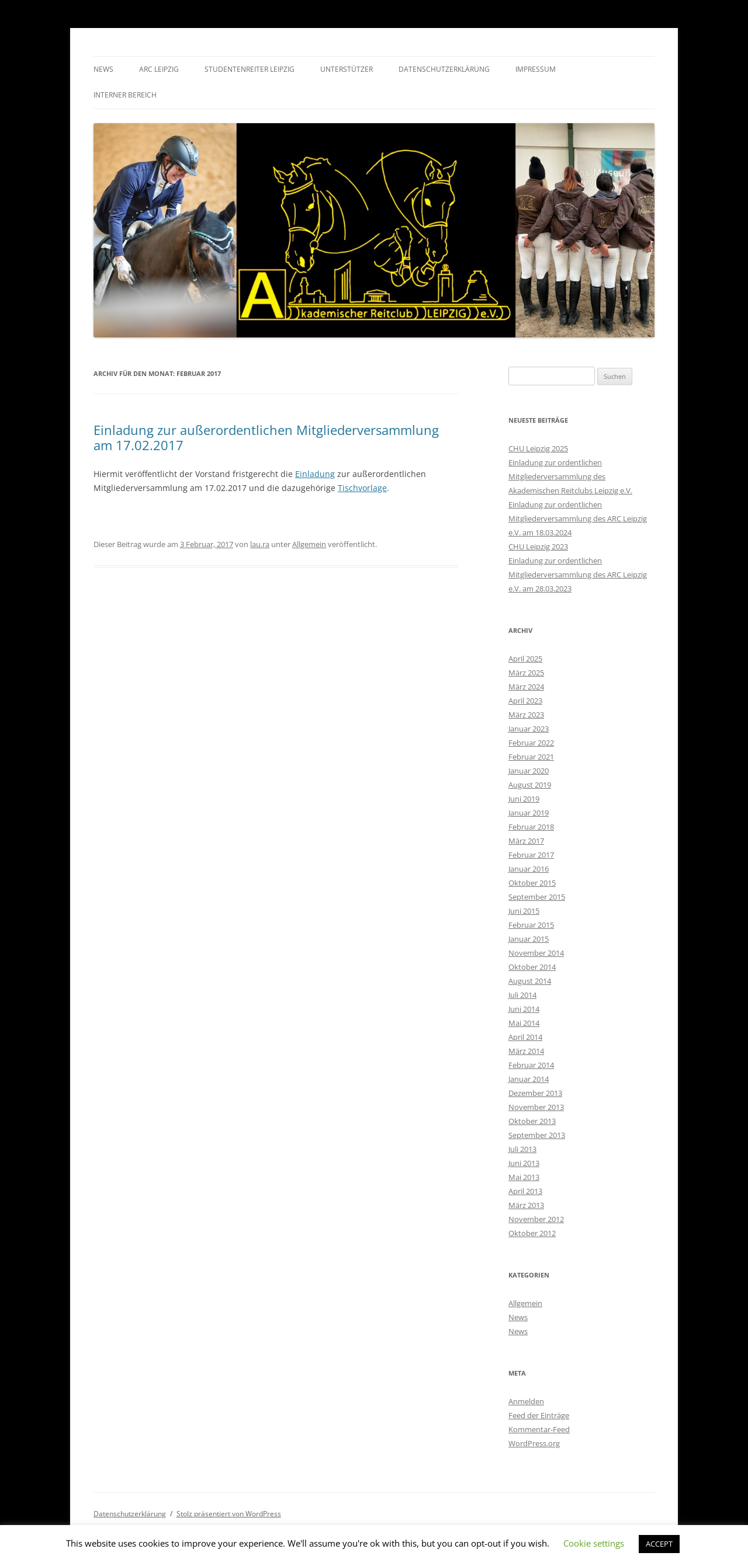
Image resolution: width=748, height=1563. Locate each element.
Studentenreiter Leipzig (250, 69)
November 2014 (536, 953)
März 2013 (526, 1205)
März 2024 (526, 686)
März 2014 (526, 1051)
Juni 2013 (523, 1163)
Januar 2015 (528, 939)
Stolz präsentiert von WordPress (228, 1514)
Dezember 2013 (535, 1093)
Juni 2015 (523, 911)
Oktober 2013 (532, 1121)
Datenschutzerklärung (444, 69)
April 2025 (525, 658)
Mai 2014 (523, 1023)
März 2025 (526, 672)
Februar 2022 (531, 742)
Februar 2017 (531, 855)
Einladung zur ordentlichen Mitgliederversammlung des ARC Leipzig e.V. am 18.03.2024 (577, 518)
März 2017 (526, 841)
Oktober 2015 (532, 883)
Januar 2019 (528, 812)
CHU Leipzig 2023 (538, 546)
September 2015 (536, 897)
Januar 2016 (528, 869)
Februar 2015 (531, 925)
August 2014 (529, 981)
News (103, 69)
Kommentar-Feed (539, 1429)
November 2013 (536, 1107)
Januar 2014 (528, 1079)
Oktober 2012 (532, 1233)
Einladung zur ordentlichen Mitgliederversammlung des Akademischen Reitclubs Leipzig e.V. (570, 476)
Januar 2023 (528, 728)
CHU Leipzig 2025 (538, 448)
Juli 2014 (522, 995)
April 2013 (525, 1191)
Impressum (535, 69)
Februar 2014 (531, 1065)
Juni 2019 (523, 798)
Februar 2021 (531, 756)
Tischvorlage (362, 487)
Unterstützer (346, 69)
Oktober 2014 (532, 967)
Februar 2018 (531, 826)
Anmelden (526, 1401)
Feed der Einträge (538, 1415)
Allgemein (309, 544)
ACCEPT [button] (659, 1543)
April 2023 (525, 700)
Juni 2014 (523, 1009)
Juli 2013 (522, 1149)
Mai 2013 (523, 1177)
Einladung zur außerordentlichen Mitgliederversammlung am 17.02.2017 (266, 437)
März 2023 (526, 714)
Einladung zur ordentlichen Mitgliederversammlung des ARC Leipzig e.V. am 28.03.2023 (577, 574)
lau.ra (259, 544)
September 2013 (536, 1135)
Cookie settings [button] (593, 1543)
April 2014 (525, 1037)
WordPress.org (534, 1443)
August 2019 (529, 784)
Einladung (315, 473)
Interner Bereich (125, 95)
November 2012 (536, 1219)
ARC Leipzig (159, 69)
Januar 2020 (528, 770)
